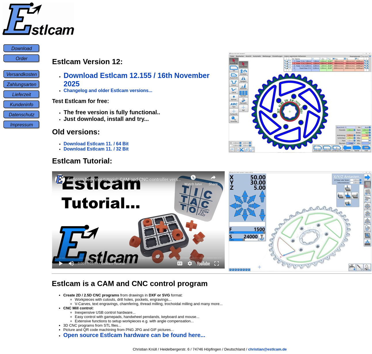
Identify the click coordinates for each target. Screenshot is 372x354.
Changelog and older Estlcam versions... (108, 90)
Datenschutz (22, 114)
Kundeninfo (21, 104)
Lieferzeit (21, 94)
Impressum (21, 124)
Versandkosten (21, 74)
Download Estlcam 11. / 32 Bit (96, 148)
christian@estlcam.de (267, 349)
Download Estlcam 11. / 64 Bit (96, 143)
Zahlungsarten (21, 84)
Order (22, 58)
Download (21, 48)
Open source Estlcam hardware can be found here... (134, 335)
